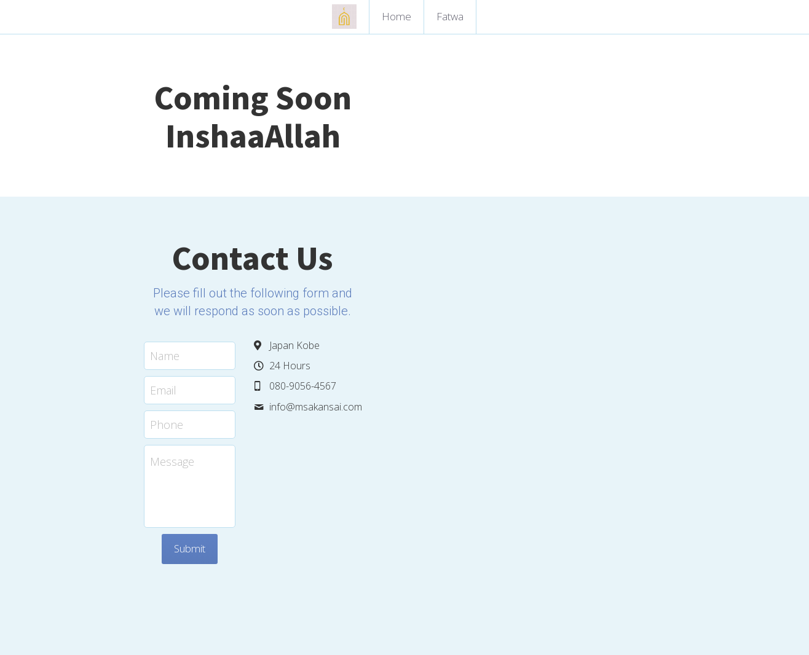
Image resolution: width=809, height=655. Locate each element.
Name (245, 299)
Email (244, 333)
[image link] (344, 15)
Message (253, 405)
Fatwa (450, 16)
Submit (341, 492)
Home (396, 16)
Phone (247, 368)
